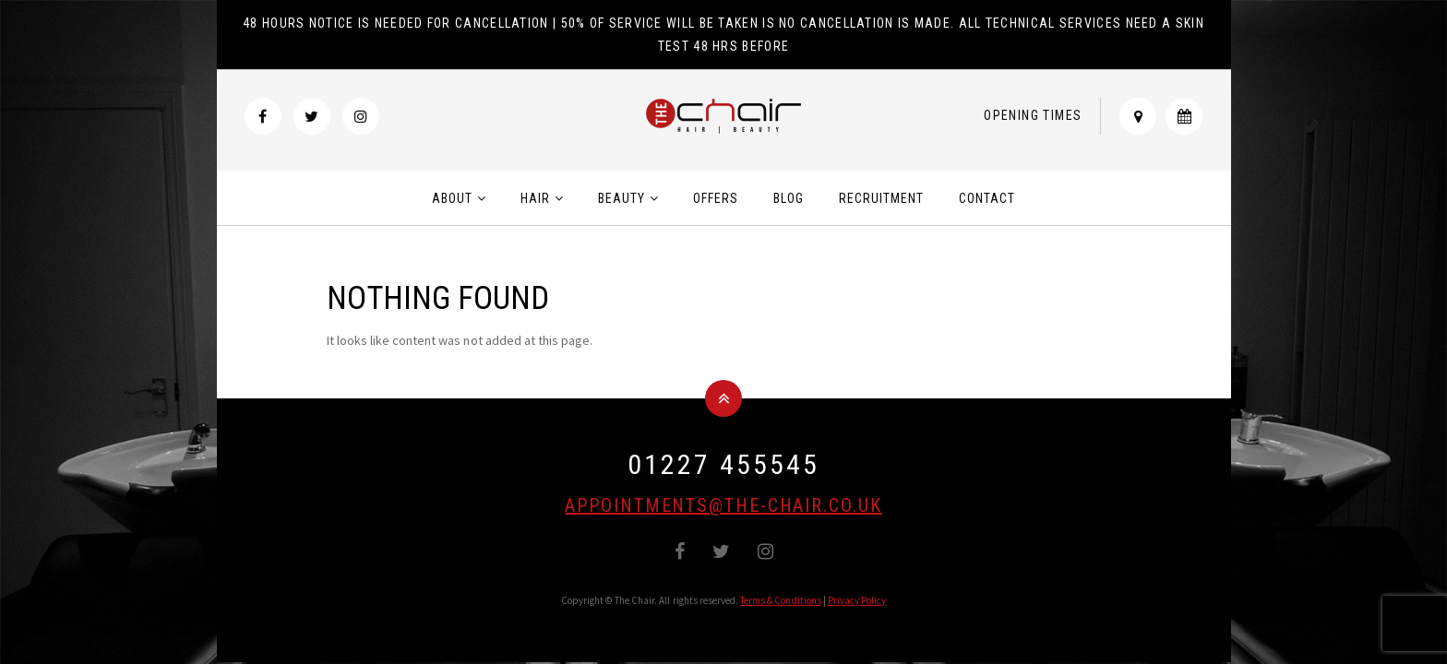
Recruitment (881, 198)
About (452, 198)
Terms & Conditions (780, 600)
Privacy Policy (857, 600)
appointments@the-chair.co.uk (723, 505)
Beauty (621, 198)
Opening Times (1033, 115)
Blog (788, 198)
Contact (987, 198)
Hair (535, 198)
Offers (715, 198)
